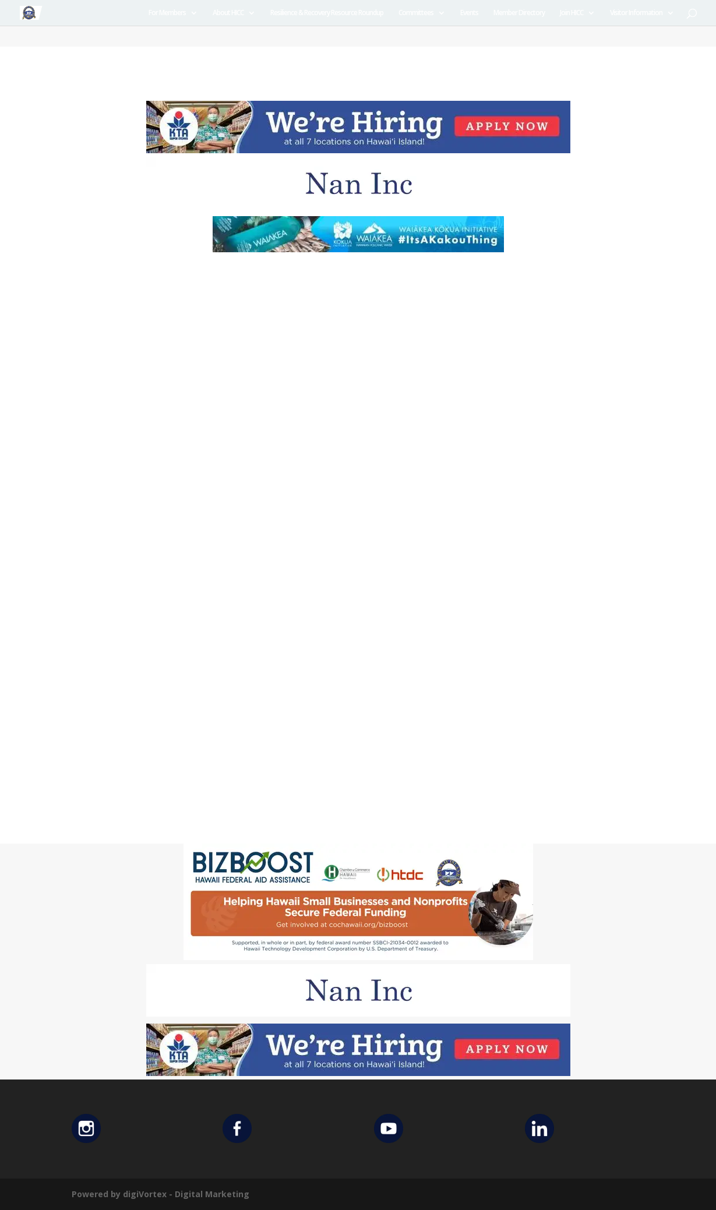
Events (469, 13)
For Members (167, 13)
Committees (415, 13)
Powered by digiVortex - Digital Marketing (160, 1194)
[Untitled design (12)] (358, 206)
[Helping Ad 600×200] (358, 956)
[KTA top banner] (358, 150)
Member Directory (519, 13)
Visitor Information (636, 13)
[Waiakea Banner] (358, 249)
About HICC (228, 13)
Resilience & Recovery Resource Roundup (326, 13)
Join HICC (571, 13)
